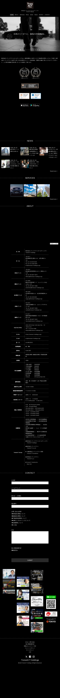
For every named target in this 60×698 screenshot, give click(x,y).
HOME (11, 14)
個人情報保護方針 (16, 548)
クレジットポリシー (30, 648)
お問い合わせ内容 (16, 511)
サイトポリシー (30, 650)
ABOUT (16, 14)
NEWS (31, 14)
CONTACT (47, 14)
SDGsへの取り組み (30, 642)
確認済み (15, 550)
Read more (53, 171)
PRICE (27, 14)
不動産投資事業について (30, 518)
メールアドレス (16, 488)
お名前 (13, 480)
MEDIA (36, 14)
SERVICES (22, 14)
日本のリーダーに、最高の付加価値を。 (30, 34)
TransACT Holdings (30, 660)
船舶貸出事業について (30, 516)
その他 (30, 525)
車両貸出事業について (30, 513)
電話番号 (13, 503)
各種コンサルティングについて (30, 520)
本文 (12, 530)
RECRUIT (41, 14)
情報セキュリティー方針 (30, 646)
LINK (30, 652)
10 (39, 50)
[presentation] (21, 554)
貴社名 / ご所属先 (16, 496)
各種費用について (30, 522)
